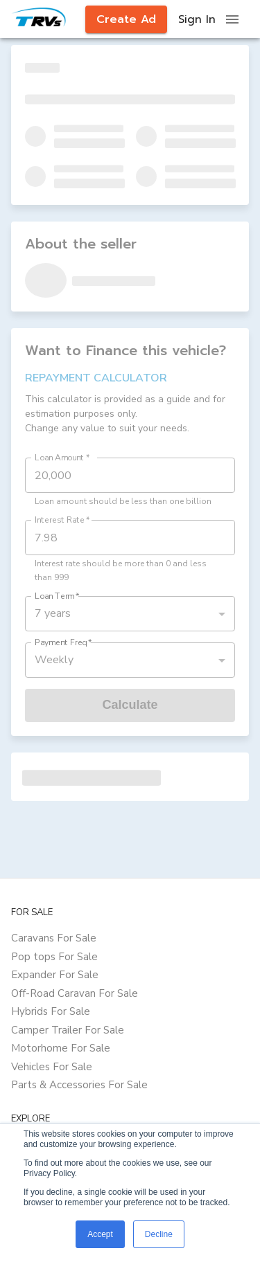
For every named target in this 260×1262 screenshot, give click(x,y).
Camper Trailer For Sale (67, 1030)
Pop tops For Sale (54, 957)
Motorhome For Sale (60, 1048)
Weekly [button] (54, 659)
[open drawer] (232, 19)
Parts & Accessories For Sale (79, 1085)
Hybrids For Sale (50, 1011)
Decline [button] (159, 1234)
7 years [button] (53, 613)
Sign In (197, 19)
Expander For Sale (54, 975)
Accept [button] (100, 1234)
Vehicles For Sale (51, 1067)
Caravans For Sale (53, 938)
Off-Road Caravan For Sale (74, 993)
